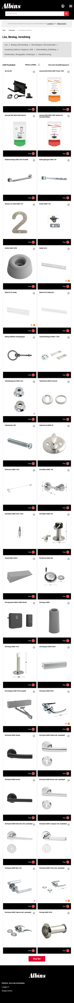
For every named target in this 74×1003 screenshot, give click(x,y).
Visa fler (37, 959)
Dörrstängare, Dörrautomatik (43, 45)
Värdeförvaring (44, 54)
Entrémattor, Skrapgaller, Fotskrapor (20, 54)
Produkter (12, 30)
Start (4, 30)
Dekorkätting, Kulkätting (46, 49)
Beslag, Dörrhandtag (19, 45)
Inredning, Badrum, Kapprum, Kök (19, 49)
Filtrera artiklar (32, 65)
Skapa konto (7, 991)
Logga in (5, 987)
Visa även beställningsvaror (60, 65)
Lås (6, 45)
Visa (31, 109)
